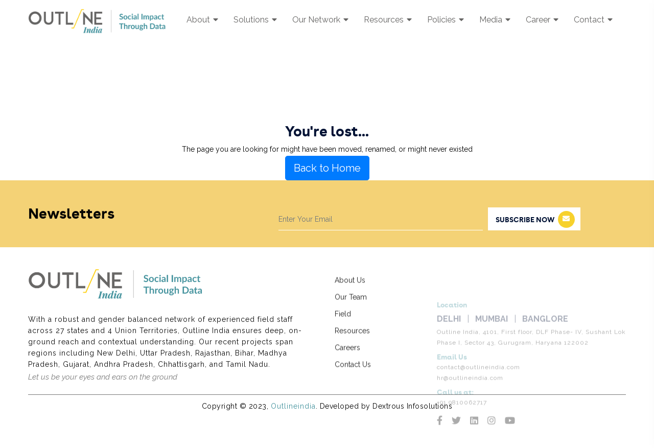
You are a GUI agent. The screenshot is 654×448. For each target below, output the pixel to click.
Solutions (255, 20)
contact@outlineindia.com (478, 382)
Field (343, 321)
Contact (593, 20)
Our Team (351, 304)
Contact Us (353, 372)
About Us (350, 288)
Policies (445, 20)
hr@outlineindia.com (470, 393)
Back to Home (327, 168)
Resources (388, 20)
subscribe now (535, 219)
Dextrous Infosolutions (412, 406)
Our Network (320, 20)
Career (542, 20)
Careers (347, 355)
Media (494, 20)
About (202, 20)
